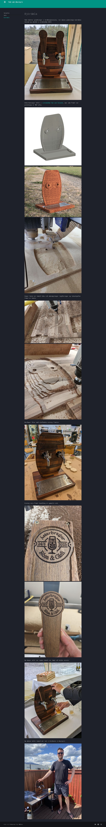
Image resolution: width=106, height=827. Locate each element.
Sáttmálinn (20, 6)
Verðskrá (28, 6)
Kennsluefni (59, 6)
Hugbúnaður (43, 6)
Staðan (88, 6)
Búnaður (35, 6)
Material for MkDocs (16, 824)
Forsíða (6, 6)
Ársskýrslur (69, 6)
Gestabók (51, 6)
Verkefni (81, 6)
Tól (76, 6)
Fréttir (13, 6)
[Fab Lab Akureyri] (4, 2)
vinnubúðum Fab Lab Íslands (52, 103)
